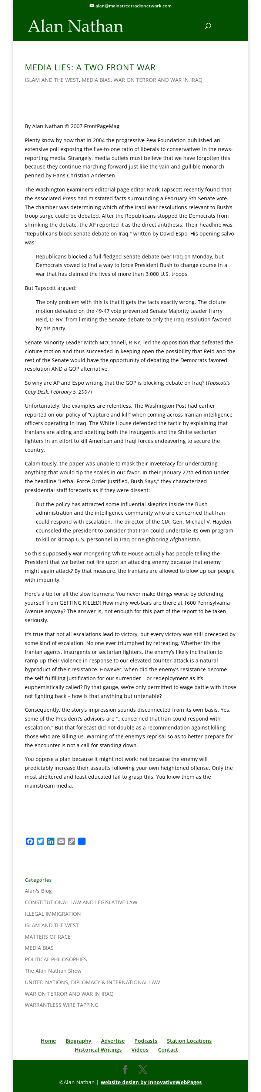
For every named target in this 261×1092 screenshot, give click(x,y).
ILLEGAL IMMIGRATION (53, 913)
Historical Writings (98, 1049)
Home (48, 1040)
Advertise (113, 1040)
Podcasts (145, 1040)
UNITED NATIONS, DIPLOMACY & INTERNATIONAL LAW (92, 982)
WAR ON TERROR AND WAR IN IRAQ (158, 79)
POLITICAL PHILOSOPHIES (56, 959)
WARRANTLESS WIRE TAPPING (61, 1004)
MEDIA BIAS (96, 79)
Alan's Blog (38, 890)
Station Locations (189, 1040)
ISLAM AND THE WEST (52, 79)
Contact (168, 1049)
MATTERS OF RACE (48, 936)
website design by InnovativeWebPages (151, 1082)
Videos (139, 1049)
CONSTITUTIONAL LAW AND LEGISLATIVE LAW (81, 902)
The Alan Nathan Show (53, 970)
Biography (78, 1040)
